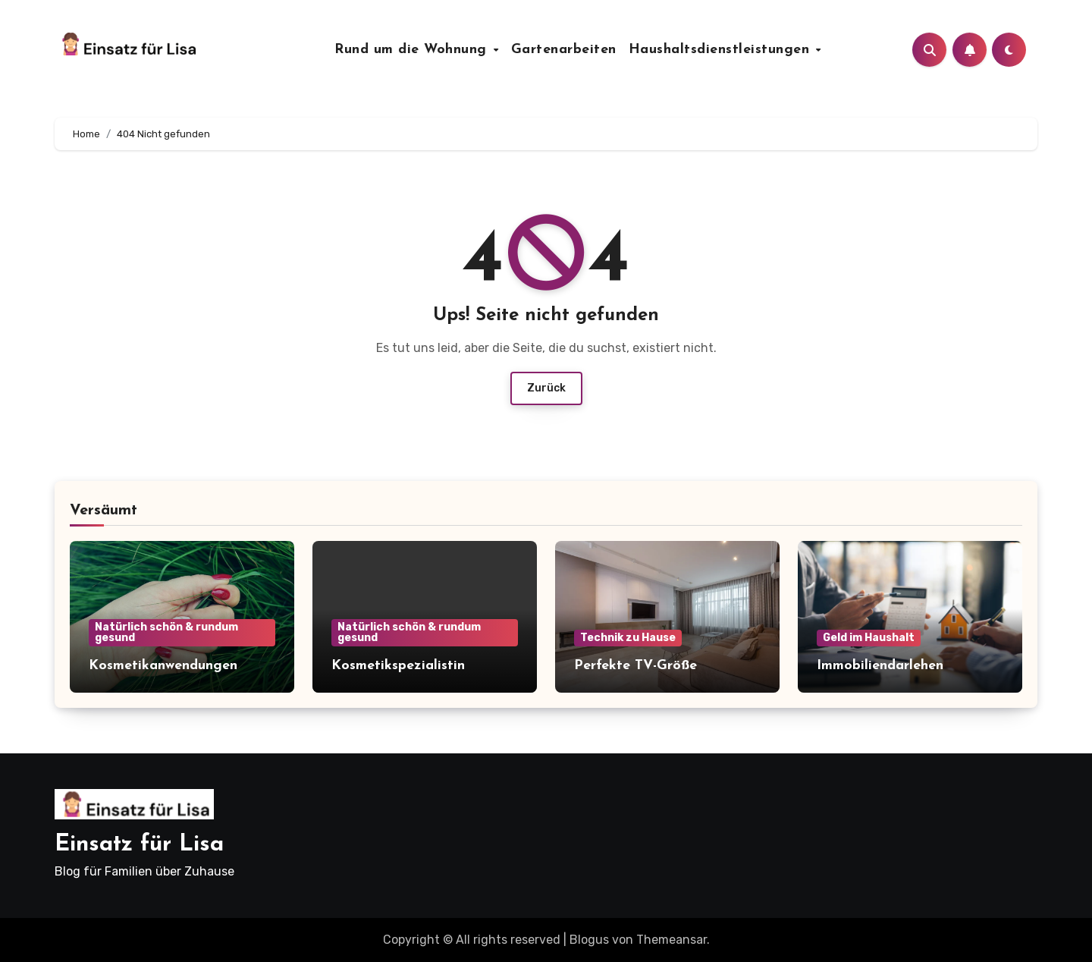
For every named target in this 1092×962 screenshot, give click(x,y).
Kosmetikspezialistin (398, 666)
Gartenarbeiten (564, 49)
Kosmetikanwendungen (163, 666)
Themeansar (671, 939)
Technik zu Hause (628, 637)
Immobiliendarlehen (880, 666)
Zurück (546, 388)
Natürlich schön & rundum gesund (166, 632)
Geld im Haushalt (869, 637)
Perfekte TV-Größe (635, 666)
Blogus (589, 939)
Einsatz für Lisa (139, 845)
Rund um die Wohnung (412, 49)
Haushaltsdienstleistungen (721, 49)
